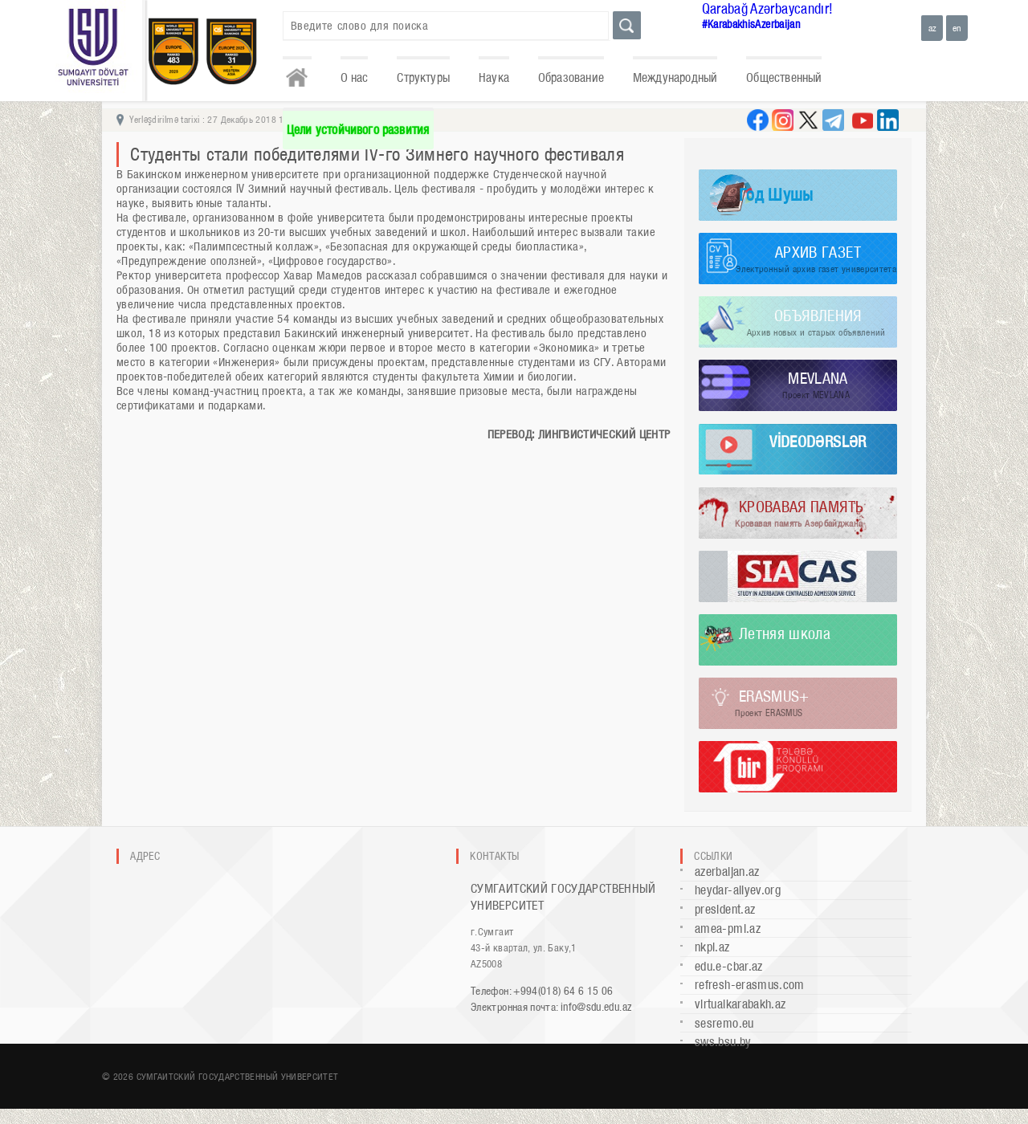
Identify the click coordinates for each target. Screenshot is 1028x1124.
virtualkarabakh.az (740, 1004)
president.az (725, 909)
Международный (675, 77)
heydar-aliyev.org (738, 890)
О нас (355, 77)
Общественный (784, 77)
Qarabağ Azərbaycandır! (768, 8)
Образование (571, 77)
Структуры (423, 77)
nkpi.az (712, 947)
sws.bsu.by (723, 1041)
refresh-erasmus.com (750, 984)
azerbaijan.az (727, 871)
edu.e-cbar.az (729, 966)
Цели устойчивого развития (358, 129)
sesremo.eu (724, 1023)
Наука (494, 77)
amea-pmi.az (728, 928)
